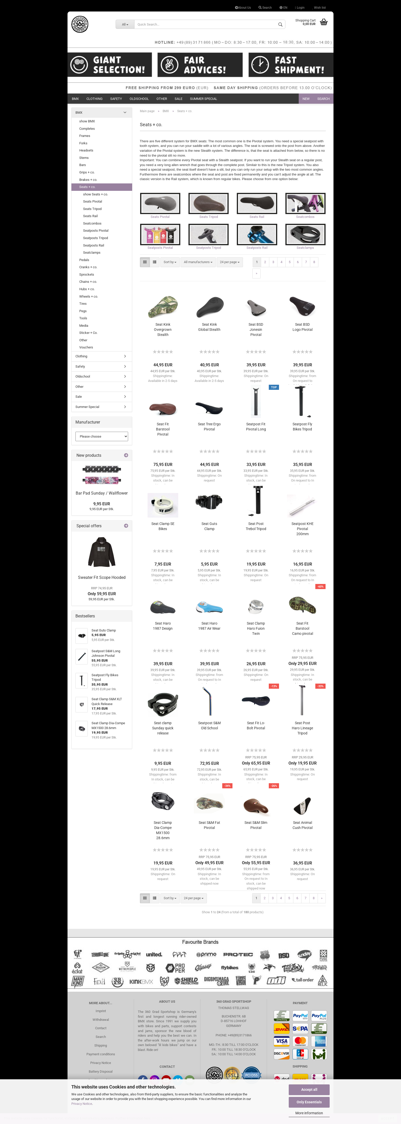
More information (309, 1113)
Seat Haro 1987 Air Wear (209, 627)
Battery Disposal (101, 1073)
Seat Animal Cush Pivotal (303, 827)
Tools (83, 318)
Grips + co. (87, 172)
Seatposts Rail (93, 245)
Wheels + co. (88, 296)
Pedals (84, 260)
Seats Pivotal (92, 201)
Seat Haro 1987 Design (163, 627)
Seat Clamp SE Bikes (162, 528)
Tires (83, 304)
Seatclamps (92, 252)
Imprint (101, 1012)
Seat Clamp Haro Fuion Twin (256, 630)
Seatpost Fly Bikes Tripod (302, 428)
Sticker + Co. (88, 333)
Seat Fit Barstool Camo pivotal (302, 630)
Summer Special (203, 99)
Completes (87, 129)
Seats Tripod (92, 209)
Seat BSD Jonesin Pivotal (256, 331)
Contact (100, 1030)
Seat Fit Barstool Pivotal (163, 431)
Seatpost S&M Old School (209, 727)
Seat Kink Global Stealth (209, 328)
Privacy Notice (81, 1104)
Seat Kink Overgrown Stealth (163, 331)
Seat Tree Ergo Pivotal (209, 428)
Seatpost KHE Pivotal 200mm (303, 530)
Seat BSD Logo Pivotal (303, 328)
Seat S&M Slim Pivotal (255, 827)
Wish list (319, 7)
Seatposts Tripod (95, 238)
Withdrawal (101, 1021)
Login (300, 7)
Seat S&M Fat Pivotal (209, 827)
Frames (84, 136)
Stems (84, 158)
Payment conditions (100, 1056)
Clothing (94, 99)
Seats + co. (87, 187)
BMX (75, 99)
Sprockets (86, 274)
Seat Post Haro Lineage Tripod (302, 730)
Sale (178, 99)
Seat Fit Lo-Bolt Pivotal (256, 727)
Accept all (309, 1089)
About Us (243, 7)
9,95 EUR (101, 503)
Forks (83, 143)
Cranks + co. (88, 267)
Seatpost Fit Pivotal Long (256, 428)
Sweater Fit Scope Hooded (102, 577)
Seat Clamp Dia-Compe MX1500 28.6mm (163, 832)
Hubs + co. (87, 289)
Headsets (86, 150)
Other (162, 99)
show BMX (87, 121)
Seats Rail (90, 216)
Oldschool (139, 99)
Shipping (100, 1047)
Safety (116, 99)
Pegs (83, 311)
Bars (82, 165)
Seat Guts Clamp (209, 528)
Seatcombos (92, 223)
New (306, 99)
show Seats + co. (95, 194)
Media (83, 325)
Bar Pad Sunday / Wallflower (102, 493)
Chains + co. (88, 282)
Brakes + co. (88, 180)
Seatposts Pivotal (95, 230)
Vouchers (86, 347)
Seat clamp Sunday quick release (162, 730)
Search (265, 7)
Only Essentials (309, 1102)
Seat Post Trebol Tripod (256, 528)
